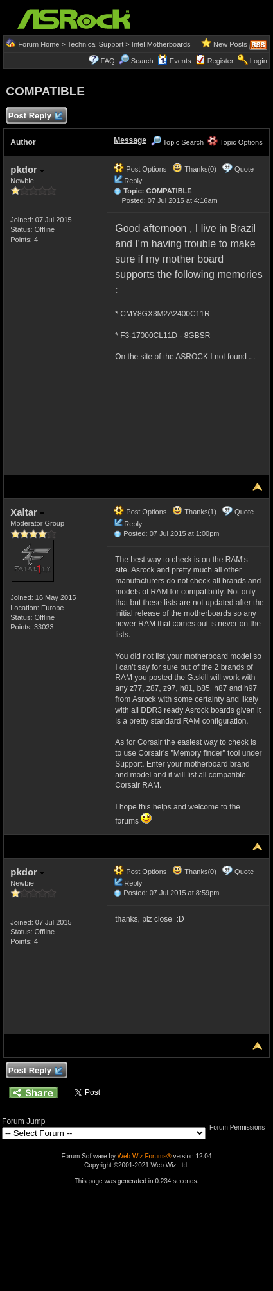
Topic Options (235, 142)
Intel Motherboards (161, 44)
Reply (133, 180)
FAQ (108, 61)
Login (258, 61)
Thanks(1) (194, 512)
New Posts (230, 44)
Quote (244, 169)
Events (174, 61)
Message (130, 140)
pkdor (27, 169)
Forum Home (38, 44)
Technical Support (95, 44)
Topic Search (177, 142)
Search (142, 61)
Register (220, 61)
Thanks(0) (194, 169)
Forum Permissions (240, 1127)
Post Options (140, 169)
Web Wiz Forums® (145, 1156)
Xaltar (27, 512)
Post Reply (35, 116)
